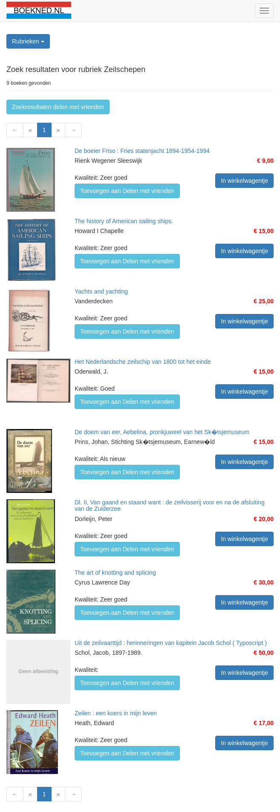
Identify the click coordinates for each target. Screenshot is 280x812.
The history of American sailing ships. (124, 221)
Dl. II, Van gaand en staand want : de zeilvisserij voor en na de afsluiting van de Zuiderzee (170, 505)
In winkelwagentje (244, 180)
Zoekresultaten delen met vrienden (58, 107)
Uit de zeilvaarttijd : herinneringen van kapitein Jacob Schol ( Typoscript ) (171, 642)
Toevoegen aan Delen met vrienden (127, 190)
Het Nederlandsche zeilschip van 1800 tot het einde (143, 361)
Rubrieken (28, 41)
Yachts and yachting (101, 291)
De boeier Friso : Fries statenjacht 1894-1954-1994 (142, 150)
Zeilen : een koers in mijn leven (116, 713)
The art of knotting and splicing (115, 572)
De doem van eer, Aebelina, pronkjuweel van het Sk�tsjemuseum (162, 432)
